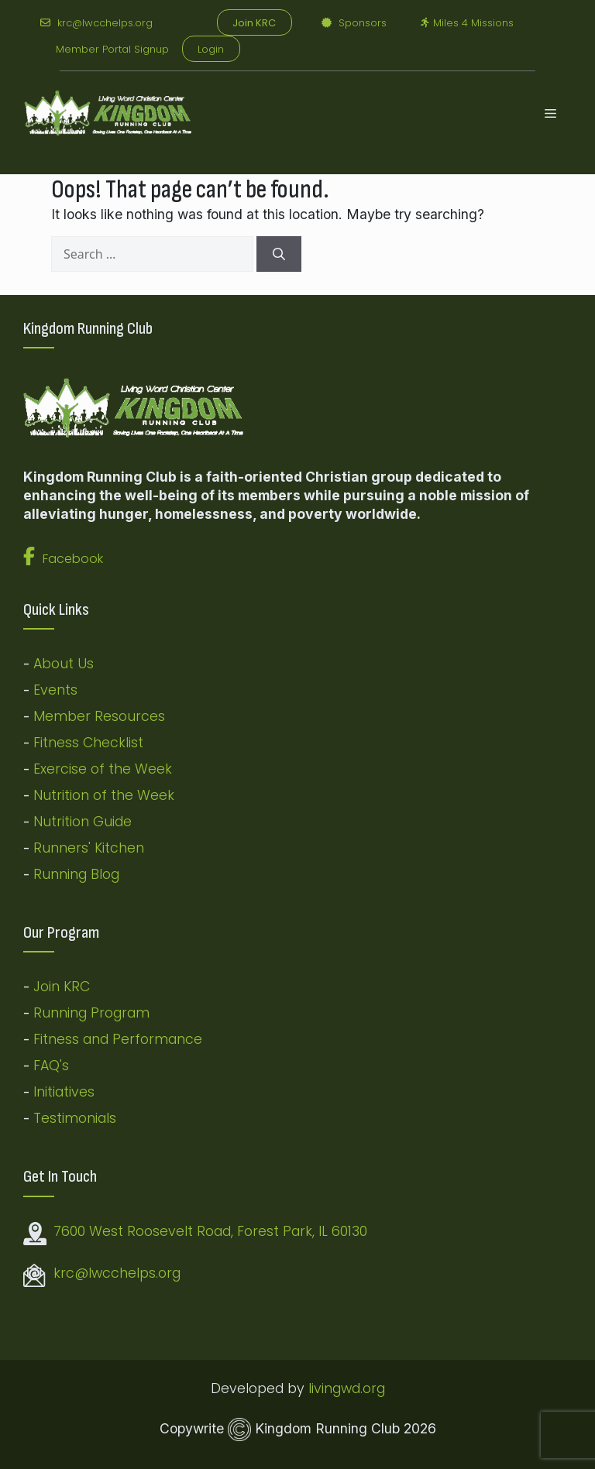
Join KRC (61, 986)
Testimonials (74, 1118)
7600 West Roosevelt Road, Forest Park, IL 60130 (210, 1231)
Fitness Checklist (88, 742)
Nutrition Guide (82, 821)
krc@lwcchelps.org (96, 22)
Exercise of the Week (102, 769)
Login (211, 49)
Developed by (259, 1388)
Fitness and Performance (117, 1039)
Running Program (91, 1013)
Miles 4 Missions (467, 22)
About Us (63, 663)
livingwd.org (346, 1388)
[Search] (278, 254)
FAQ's (51, 1065)
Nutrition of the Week (103, 795)
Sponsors (354, 22)
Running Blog (76, 874)
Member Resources (99, 716)
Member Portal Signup (112, 49)
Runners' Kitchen (88, 848)
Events (55, 690)
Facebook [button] (63, 559)
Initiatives (64, 1092)
